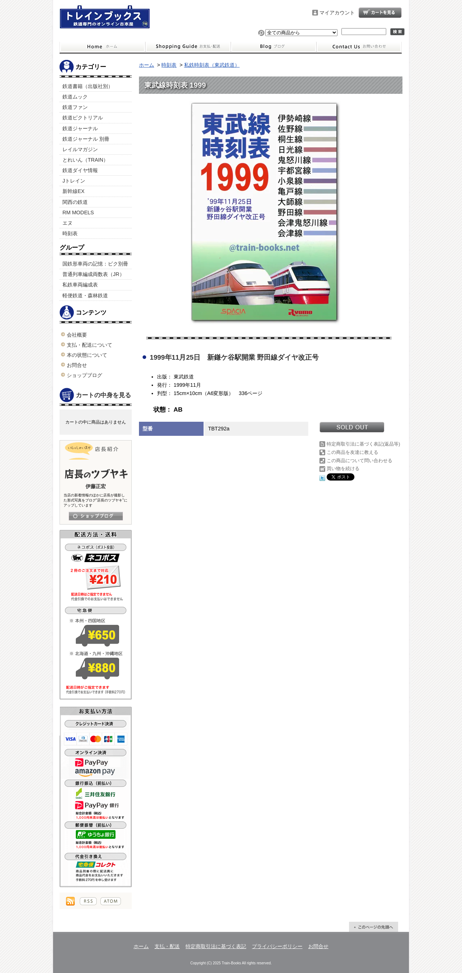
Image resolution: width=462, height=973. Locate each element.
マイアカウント (337, 13)
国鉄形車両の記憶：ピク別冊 (95, 264)
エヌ (67, 223)
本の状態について (87, 355)
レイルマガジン (80, 149)
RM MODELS (78, 212)
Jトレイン (73, 181)
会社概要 (77, 335)
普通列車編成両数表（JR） (93, 274)
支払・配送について (188, 47)
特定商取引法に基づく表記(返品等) (363, 444)
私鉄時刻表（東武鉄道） (212, 65)
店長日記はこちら (96, 516)
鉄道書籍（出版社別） (87, 86)
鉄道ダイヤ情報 (80, 170)
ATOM (110, 901)
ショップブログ (274, 47)
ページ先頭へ (373, 927)
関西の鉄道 (75, 202)
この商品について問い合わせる (359, 460)
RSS (88, 901)
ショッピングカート (380, 12)
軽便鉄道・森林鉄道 (85, 295)
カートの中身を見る (95, 395)
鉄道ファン (75, 107)
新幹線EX (73, 191)
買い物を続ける (343, 468)
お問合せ (359, 47)
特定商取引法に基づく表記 (216, 946)
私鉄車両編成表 (80, 285)
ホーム (102, 47)
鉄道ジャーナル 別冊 (85, 139)
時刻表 (70, 233)
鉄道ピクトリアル (82, 117)
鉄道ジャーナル (80, 128)
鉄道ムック (75, 97)
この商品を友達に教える (352, 452)
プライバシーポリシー (277, 946)
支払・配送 (167, 946)
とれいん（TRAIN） (85, 160)
